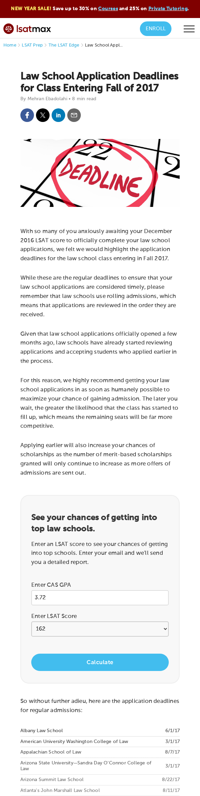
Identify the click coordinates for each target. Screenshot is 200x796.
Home (9, 45)
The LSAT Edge (64, 45)
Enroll (156, 28)
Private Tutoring (168, 8)
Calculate (100, 663)
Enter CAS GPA (51, 585)
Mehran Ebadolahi (47, 98)
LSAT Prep (32, 45)
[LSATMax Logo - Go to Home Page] (27, 27)
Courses (108, 8)
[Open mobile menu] (189, 30)
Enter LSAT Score (54, 616)
